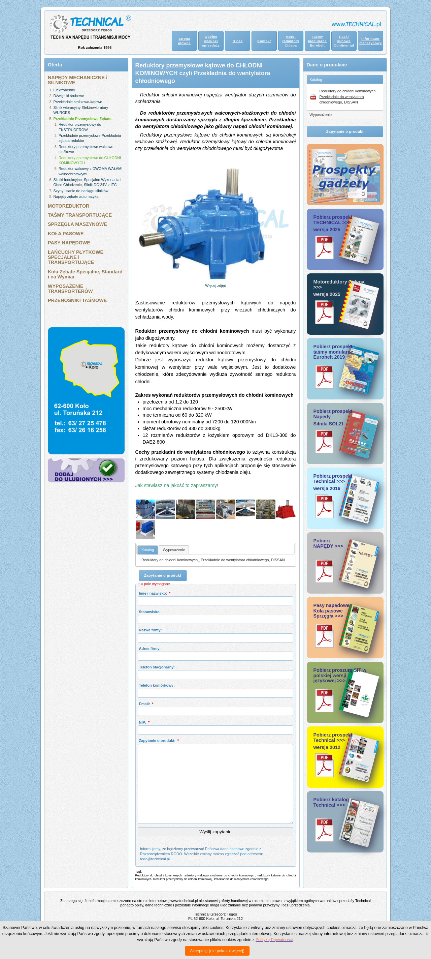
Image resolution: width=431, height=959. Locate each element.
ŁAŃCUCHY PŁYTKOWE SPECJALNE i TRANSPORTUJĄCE (75, 257)
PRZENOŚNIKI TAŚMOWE (77, 300)
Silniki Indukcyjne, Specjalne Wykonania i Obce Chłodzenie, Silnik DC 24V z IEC (88, 182)
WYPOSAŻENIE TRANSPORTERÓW (70, 288)
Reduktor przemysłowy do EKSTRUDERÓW (80, 126)
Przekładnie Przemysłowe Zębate (82, 119)
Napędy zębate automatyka (76, 196)
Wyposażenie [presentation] (174, 550)
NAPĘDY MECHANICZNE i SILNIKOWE (77, 80)
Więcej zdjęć (215, 285)
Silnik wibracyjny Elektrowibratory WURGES (81, 110)
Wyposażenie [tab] (320, 115)
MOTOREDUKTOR (68, 206)
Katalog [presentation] (147, 550)
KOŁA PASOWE (66, 233)
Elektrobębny (64, 90)
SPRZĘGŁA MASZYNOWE (77, 224)
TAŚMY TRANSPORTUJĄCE (80, 215)
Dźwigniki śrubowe (69, 96)
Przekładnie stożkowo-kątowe (78, 102)
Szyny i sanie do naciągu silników (81, 191)
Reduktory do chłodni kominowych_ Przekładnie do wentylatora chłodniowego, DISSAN (213, 560)
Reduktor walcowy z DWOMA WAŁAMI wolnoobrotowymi (91, 171)
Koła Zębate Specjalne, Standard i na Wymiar (85, 274)
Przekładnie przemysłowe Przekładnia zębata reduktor (90, 138)
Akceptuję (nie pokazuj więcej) (217, 951)
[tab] (147, 550)
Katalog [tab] (315, 80)
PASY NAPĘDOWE (69, 242)
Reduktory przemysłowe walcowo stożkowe (86, 149)
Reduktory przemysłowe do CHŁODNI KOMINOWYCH (90, 160)
